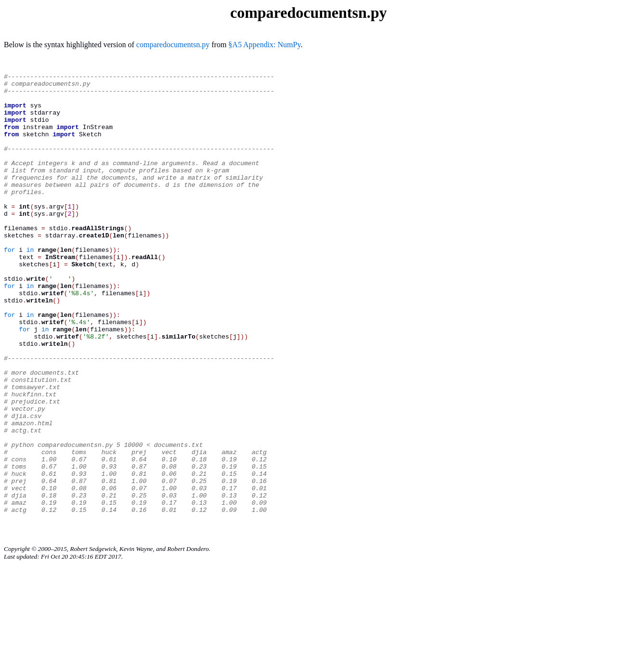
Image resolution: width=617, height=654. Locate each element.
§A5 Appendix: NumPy (265, 44)
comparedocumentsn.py (172, 44)
